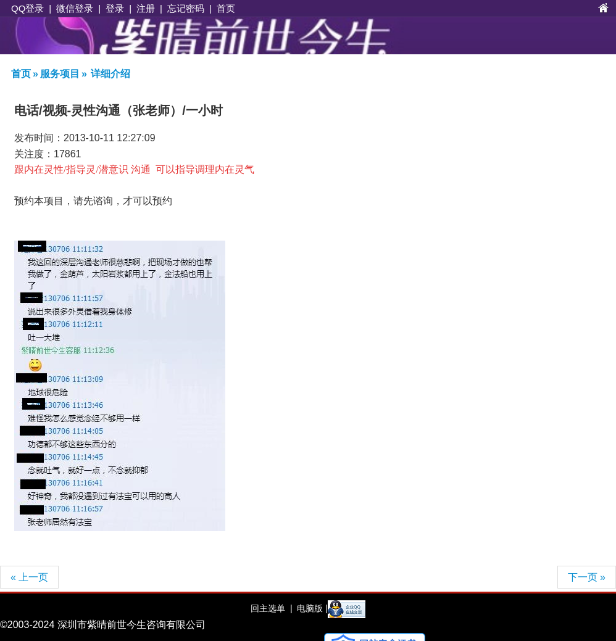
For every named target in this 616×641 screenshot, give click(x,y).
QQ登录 (27, 8)
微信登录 (74, 8)
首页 (226, 8)
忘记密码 (185, 8)
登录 (115, 8)
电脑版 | (310, 608)
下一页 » (587, 577)
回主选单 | (271, 608)
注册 (145, 8)
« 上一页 (29, 577)
